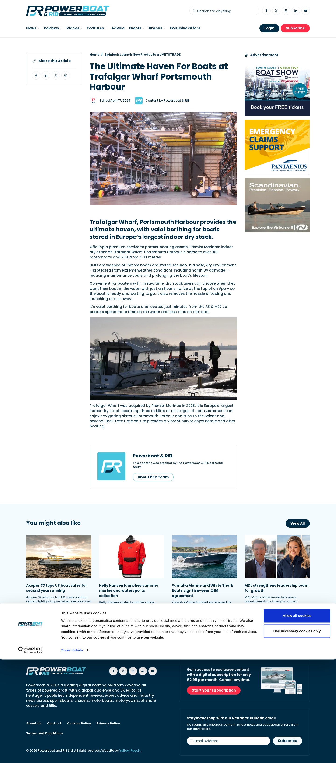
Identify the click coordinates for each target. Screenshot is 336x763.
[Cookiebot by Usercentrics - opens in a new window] (30, 753)
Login (269, 28)
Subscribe (295, 28)
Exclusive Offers (185, 28)
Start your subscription (214, 690)
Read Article (42, 619)
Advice (118, 28)
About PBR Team (153, 477)
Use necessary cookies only (297, 735)
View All (297, 523)
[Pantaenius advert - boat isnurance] (277, 147)
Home (94, 54)
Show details (72, 754)
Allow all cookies (297, 719)
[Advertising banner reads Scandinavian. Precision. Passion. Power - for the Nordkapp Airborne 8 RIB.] (277, 205)
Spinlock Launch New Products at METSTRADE (143, 54)
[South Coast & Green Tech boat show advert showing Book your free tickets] (277, 88)
